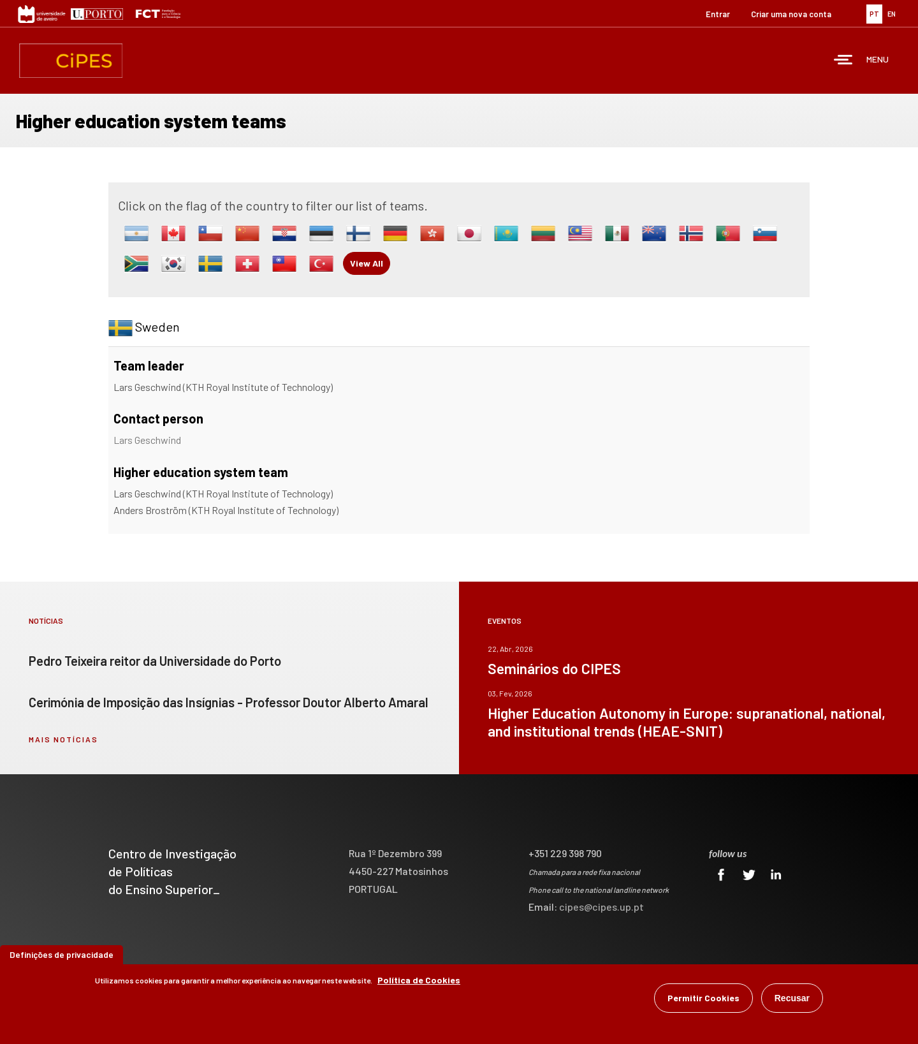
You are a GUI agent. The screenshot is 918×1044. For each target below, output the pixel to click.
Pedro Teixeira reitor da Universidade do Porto (155, 660)
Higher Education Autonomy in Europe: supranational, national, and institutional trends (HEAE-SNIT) (686, 722)
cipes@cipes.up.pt (601, 907)
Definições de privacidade (61, 956)
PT (874, 14)
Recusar (792, 1000)
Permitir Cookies (703, 999)
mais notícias (63, 739)
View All (366, 263)
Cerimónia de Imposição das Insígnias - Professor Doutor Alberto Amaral (228, 702)
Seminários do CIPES (554, 668)
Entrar (718, 14)
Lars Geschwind (147, 440)
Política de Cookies (418, 981)
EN (891, 14)
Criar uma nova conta (791, 14)
